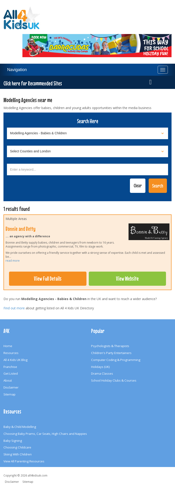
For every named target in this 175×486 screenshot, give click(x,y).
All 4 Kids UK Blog (15, 360)
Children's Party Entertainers (111, 353)
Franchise (10, 367)
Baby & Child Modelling (19, 427)
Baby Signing (12, 441)
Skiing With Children (17, 454)
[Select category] (87, 133)
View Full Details (47, 278)
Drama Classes (102, 373)
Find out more (14, 308)
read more (13, 261)
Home (7, 346)
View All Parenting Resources (23, 461)
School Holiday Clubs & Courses (113, 380)
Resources (10, 353)
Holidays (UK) (100, 367)
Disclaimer (10, 387)
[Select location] (87, 151)
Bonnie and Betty (20, 229)
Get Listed (10, 373)
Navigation (17, 69)
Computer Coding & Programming (115, 360)
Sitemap (9, 394)
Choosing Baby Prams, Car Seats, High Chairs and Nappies (45, 434)
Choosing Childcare (17, 447)
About (7, 380)
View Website (127, 278)
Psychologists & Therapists (110, 346)
